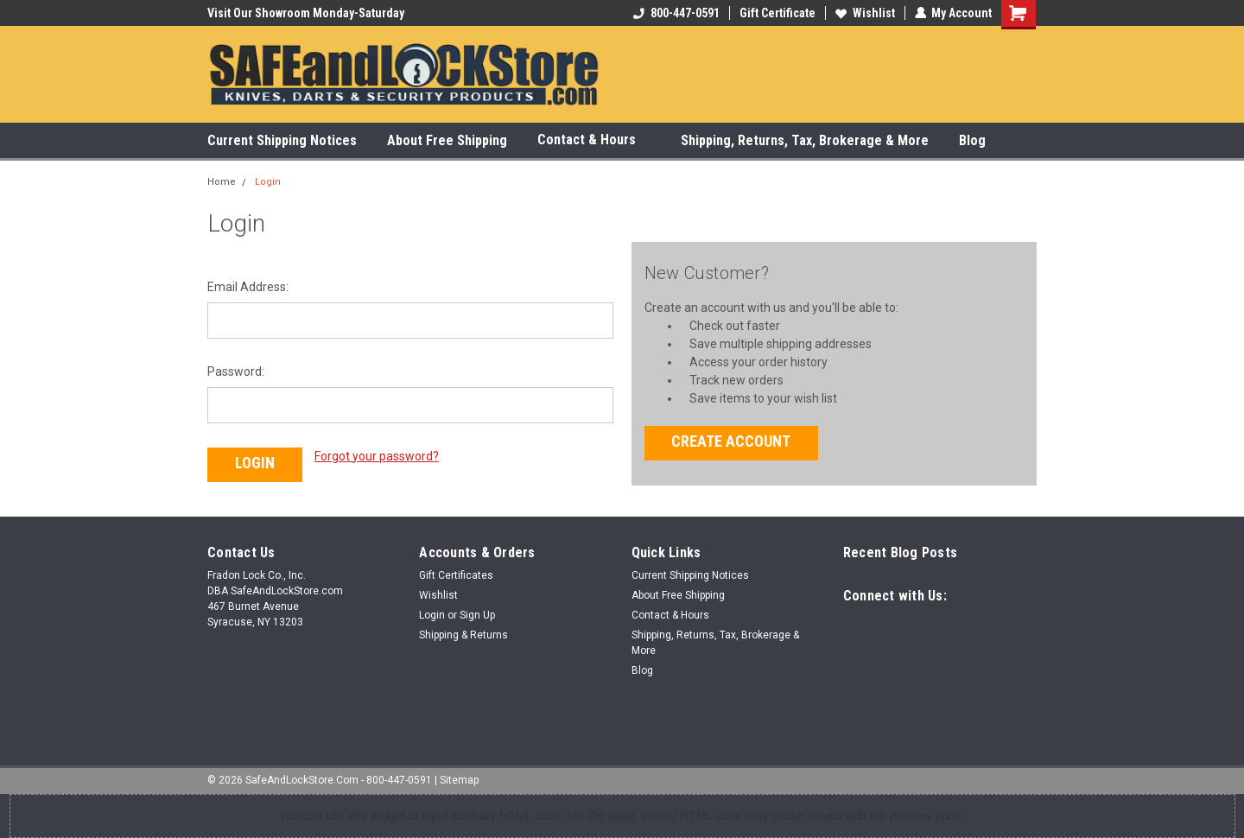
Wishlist (864, 13)
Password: (235, 371)
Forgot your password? (376, 456)
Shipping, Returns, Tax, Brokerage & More (805, 140)
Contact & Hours (594, 140)
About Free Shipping (447, 140)
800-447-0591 (675, 13)
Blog (972, 140)
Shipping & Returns (463, 635)
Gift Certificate (777, 13)
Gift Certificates (456, 575)
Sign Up (477, 615)
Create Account (730, 441)
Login (268, 181)
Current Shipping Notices (282, 140)
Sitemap (459, 780)
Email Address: (248, 287)
